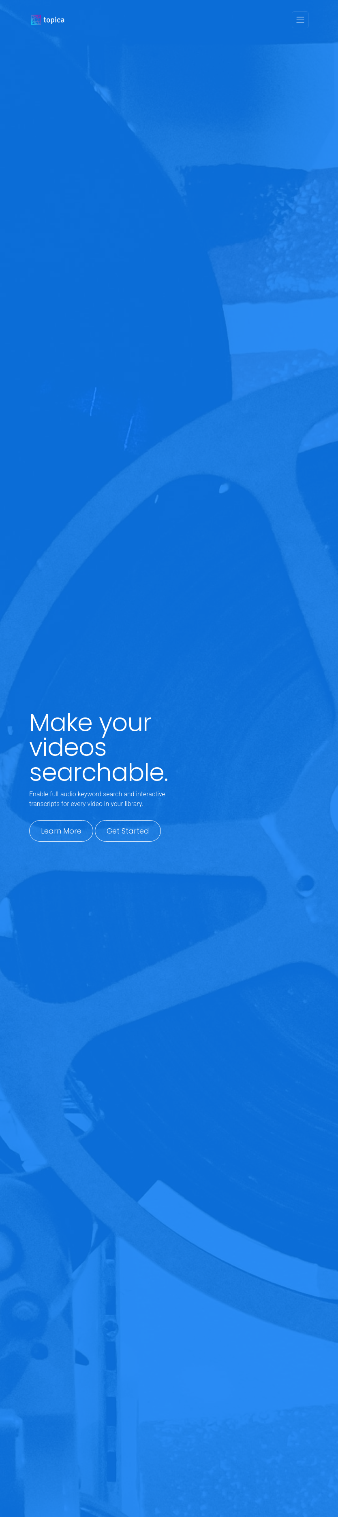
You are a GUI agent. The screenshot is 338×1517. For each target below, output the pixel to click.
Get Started (128, 831)
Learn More (61, 831)
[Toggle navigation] (300, 19)
